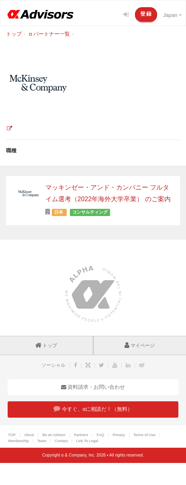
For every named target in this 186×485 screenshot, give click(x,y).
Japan (172, 15)
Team (41, 441)
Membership (18, 441)
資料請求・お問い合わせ (93, 387)
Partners (81, 435)
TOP (12, 435)
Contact (61, 441)
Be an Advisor (53, 435)
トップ (46, 345)
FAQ (100, 435)
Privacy (118, 435)
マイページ (140, 345)
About (29, 435)
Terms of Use (144, 435)
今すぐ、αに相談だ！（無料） (93, 408)
